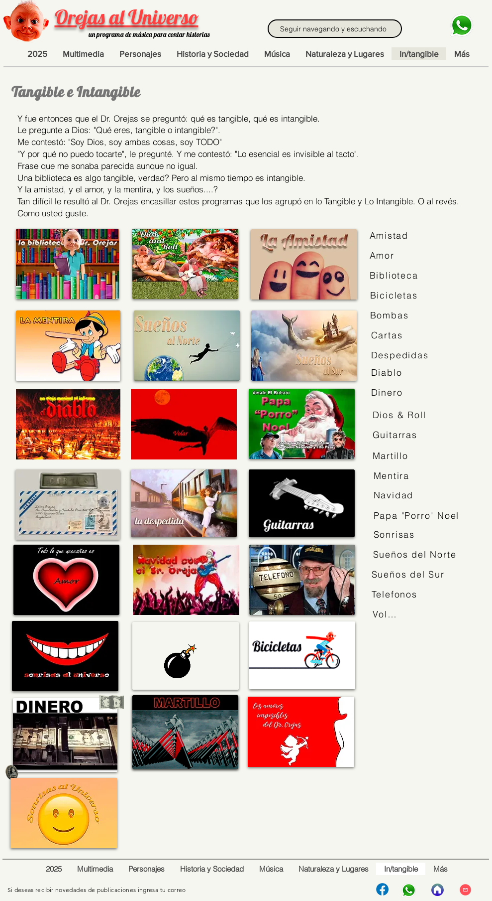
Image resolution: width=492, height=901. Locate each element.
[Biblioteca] (396, 276)
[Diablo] (387, 373)
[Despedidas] (401, 355)
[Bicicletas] (395, 295)
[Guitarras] (396, 435)
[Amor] (384, 256)
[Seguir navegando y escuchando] (335, 28)
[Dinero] (387, 393)
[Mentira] (392, 476)
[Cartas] (387, 335)
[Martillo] (391, 456)
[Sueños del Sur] (410, 575)
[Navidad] (395, 495)
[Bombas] (391, 315)
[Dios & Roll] (401, 415)
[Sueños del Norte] (417, 555)
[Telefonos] (395, 594)
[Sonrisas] (397, 535)
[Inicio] (437, 890)
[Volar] (385, 614)
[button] (461, 53)
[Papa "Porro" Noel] (418, 516)
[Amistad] (390, 236)
